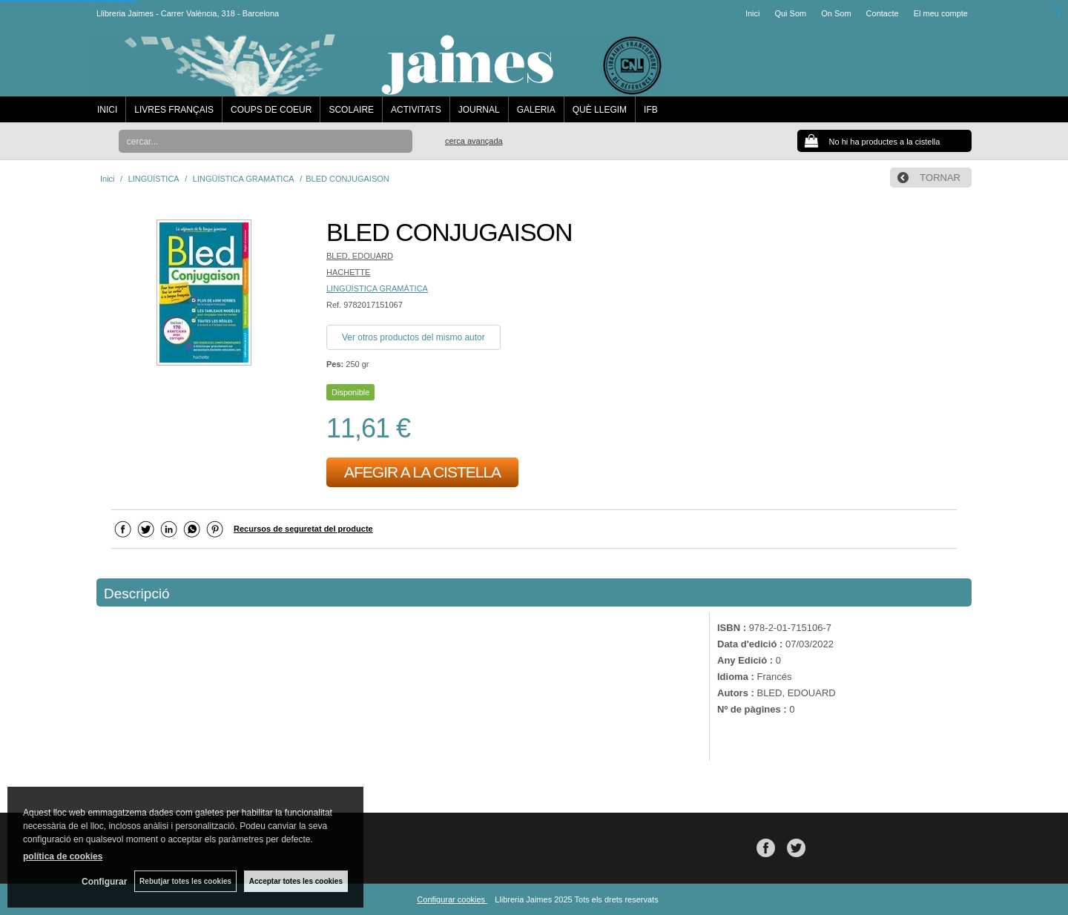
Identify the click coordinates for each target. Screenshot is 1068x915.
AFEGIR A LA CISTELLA (422, 471)
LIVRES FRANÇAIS (174, 110)
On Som (836, 13)
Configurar (104, 881)
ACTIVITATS (416, 110)
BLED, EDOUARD (359, 255)
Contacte (882, 13)
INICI (107, 110)
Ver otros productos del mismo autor (413, 337)
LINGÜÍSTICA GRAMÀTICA (377, 288)
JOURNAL (479, 110)
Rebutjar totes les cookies (185, 881)
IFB (651, 110)
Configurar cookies (452, 899)
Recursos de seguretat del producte (303, 528)
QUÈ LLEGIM (600, 110)
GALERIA (536, 110)
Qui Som (790, 13)
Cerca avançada (474, 140)
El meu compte (941, 13)
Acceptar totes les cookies (296, 881)
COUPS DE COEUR (271, 110)
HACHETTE (348, 272)
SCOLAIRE (351, 110)
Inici (752, 13)
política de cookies (62, 856)
